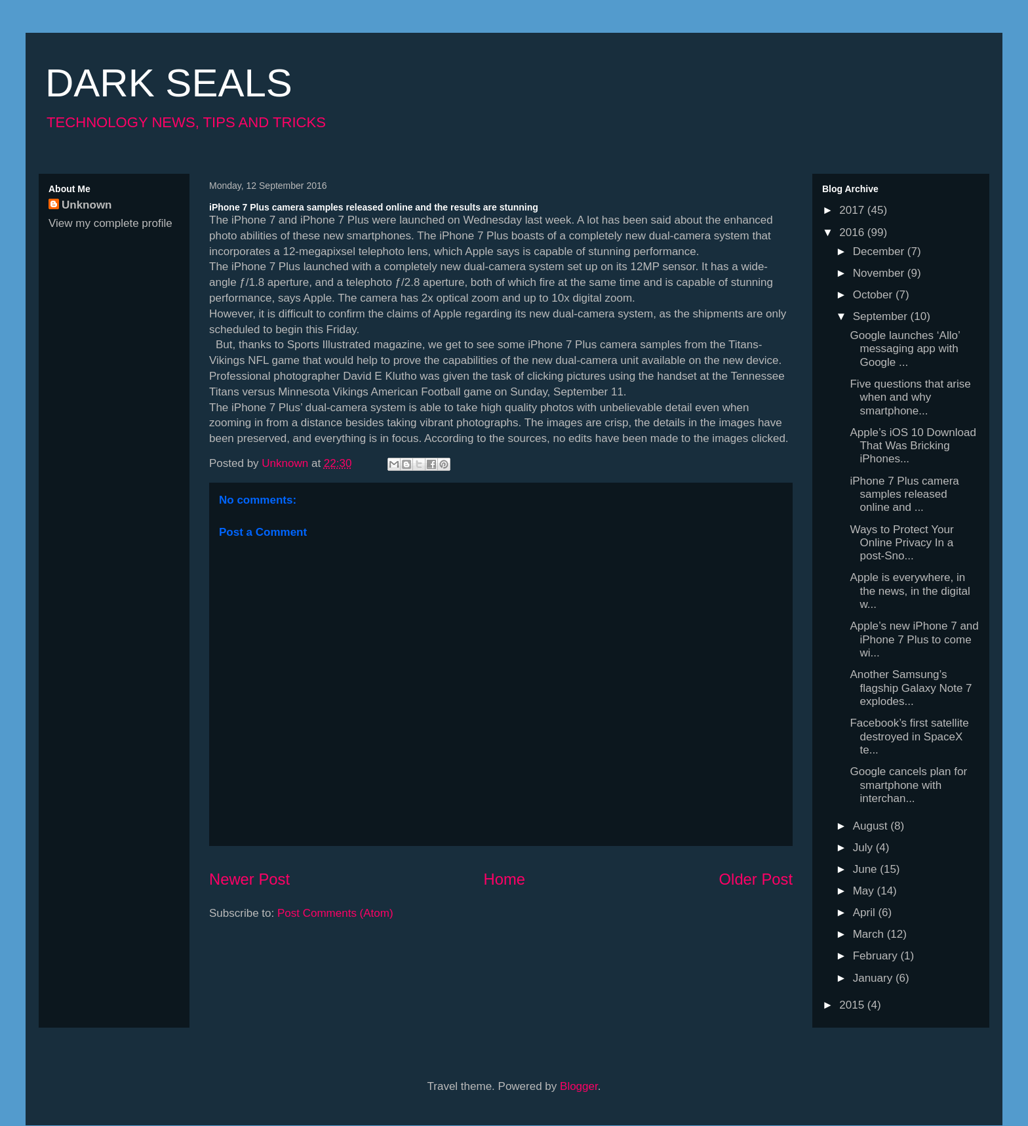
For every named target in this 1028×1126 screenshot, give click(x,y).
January (874, 978)
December (880, 251)
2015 (853, 1005)
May (865, 891)
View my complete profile (110, 223)
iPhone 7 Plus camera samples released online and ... (904, 494)
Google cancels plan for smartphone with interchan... (908, 785)
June (866, 869)
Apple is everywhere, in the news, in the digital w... (910, 591)
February (877, 956)
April (866, 912)
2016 (853, 232)
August (872, 826)
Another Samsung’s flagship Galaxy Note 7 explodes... (911, 688)
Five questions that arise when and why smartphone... (910, 397)
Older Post (756, 879)
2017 (853, 210)
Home (504, 879)
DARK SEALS (168, 83)
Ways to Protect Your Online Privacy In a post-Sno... (901, 543)
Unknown (87, 205)
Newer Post (249, 879)
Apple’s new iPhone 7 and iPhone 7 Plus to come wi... (914, 639)
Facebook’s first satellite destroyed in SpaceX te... (909, 736)
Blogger (579, 1086)
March (870, 934)
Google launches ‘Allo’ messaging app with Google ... (905, 349)
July (864, 847)
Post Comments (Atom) (335, 913)
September (882, 316)
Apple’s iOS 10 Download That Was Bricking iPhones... (913, 446)
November (880, 273)
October (874, 295)
